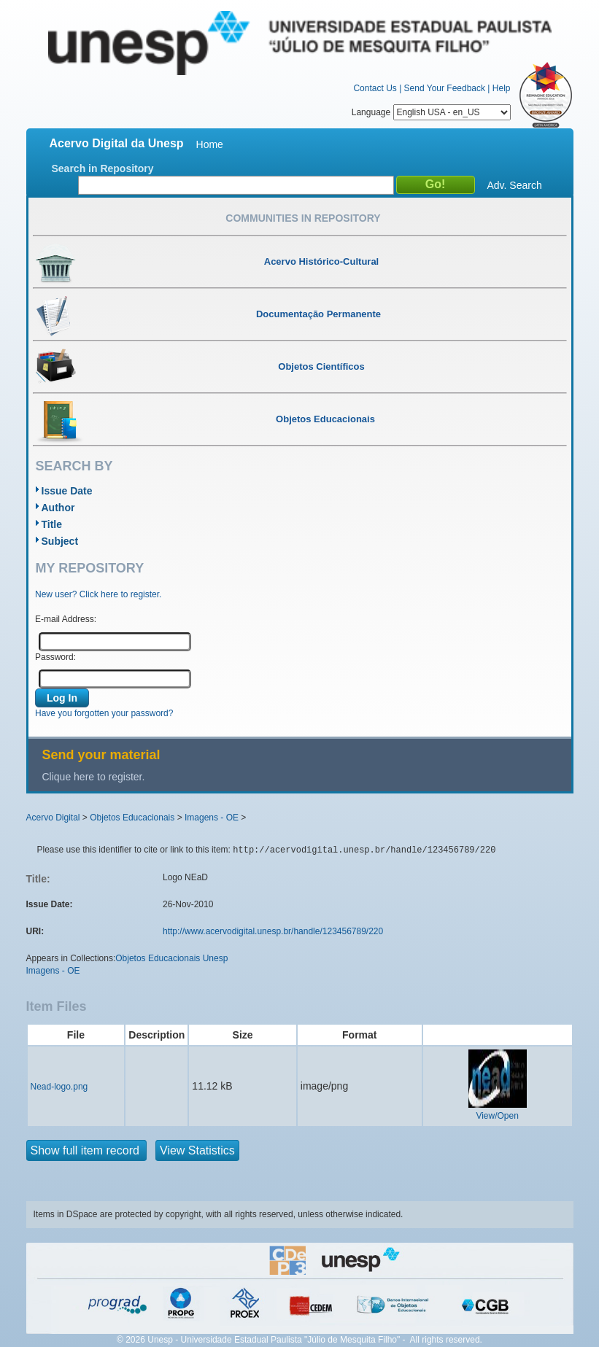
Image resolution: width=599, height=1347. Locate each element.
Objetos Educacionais (132, 817)
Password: (55, 657)
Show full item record (87, 1150)
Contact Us (374, 88)
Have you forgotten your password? (104, 713)
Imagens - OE (212, 817)
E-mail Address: (65, 619)
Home (209, 144)
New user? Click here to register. (98, 594)
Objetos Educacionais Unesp (171, 958)
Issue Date (67, 491)
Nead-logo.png (59, 1087)
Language (431, 112)
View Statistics (197, 1150)
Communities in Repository (302, 218)
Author (58, 507)
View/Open (497, 1116)
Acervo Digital (53, 817)
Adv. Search (514, 185)
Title (52, 524)
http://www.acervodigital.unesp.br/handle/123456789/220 (273, 931)
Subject (60, 541)
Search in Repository (103, 168)
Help (501, 88)
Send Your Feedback (444, 88)
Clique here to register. (93, 777)
